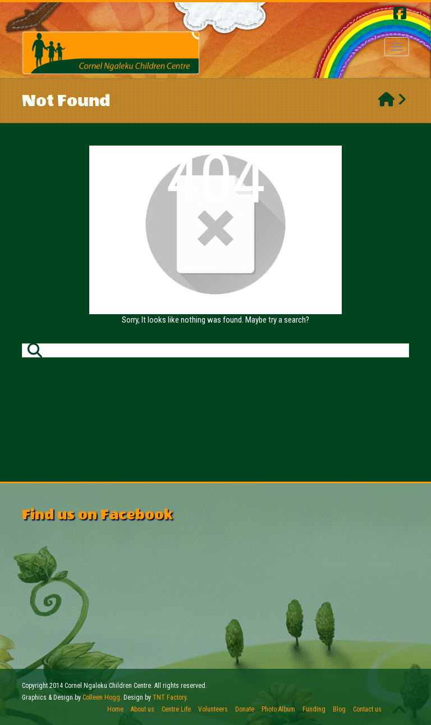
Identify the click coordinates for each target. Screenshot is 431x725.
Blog (339, 709)
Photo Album (278, 709)
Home (115, 709)
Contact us (367, 709)
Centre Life (176, 709)
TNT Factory (169, 697)
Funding (313, 709)
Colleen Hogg (101, 697)
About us (142, 709)
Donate (244, 709)
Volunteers (213, 709)
